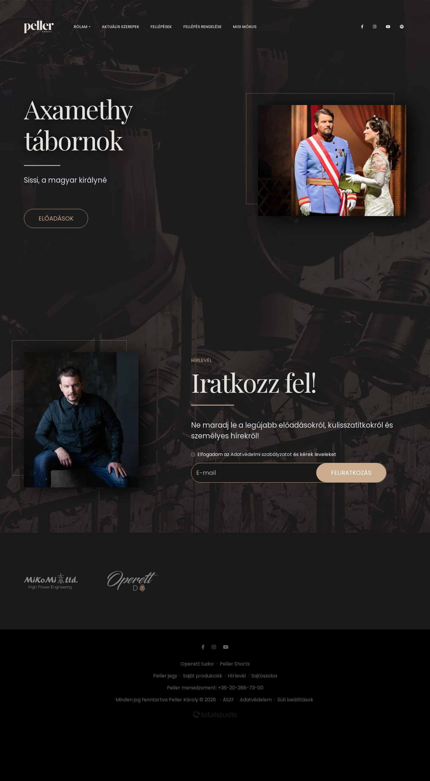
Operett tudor (197, 663)
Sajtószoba (264, 675)
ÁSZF (229, 699)
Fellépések (161, 27)
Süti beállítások (295, 699)
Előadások (56, 218)
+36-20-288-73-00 (240, 687)
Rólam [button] (80, 27)
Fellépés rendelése (202, 27)
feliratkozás (351, 473)
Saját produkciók (202, 675)
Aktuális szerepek (120, 27)
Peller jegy (165, 675)
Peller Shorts (235, 663)
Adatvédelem (256, 699)
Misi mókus (245, 27)
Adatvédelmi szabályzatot (261, 454)
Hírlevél (237, 675)
